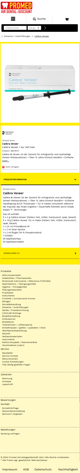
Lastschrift (7, 384)
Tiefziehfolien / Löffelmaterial (17, 325)
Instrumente (8, 295)
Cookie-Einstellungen (13, 362)
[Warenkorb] (66, 19)
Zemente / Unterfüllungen (17, 36)
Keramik (6, 333)
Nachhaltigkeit (68, 469)
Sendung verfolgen (10, 433)
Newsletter (7, 353)
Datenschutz (43, 469)
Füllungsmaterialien (12, 290)
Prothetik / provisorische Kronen (18, 298)
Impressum (9, 469)
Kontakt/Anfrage (10, 408)
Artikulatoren (8, 319)
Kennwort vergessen (12, 414)
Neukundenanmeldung (13, 411)
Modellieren (8, 322)
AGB (26, 469)
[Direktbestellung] (45, 28)
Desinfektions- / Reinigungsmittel (19, 284)
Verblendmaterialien (12, 336)
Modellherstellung (11, 316)
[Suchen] (39, 19)
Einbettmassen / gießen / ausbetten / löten (24, 328)
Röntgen (6, 301)
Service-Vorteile (10, 356)
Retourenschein (10, 359)
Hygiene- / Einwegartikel (14, 287)
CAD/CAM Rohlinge (11, 313)
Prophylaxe (7, 293)
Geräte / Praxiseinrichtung (15, 310)
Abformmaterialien (11, 275)
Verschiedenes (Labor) (13, 345)
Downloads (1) (12, 253)
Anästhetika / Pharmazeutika (16, 278)
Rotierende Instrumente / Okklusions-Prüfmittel (26, 281)
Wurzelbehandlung (11, 304)
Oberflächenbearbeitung (14, 330)
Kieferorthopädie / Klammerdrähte (19, 342)
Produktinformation (15, 179)
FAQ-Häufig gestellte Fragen (16, 364)
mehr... (5, 161)
